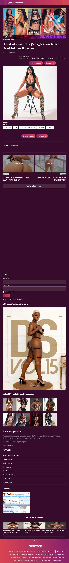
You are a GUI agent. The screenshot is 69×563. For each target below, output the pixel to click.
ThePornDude (7, 482)
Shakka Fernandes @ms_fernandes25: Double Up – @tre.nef (31, 46)
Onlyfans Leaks (15, 557)
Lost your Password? (16, 299)
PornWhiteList (18, 561)
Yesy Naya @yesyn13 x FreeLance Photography (51, 178)
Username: (6, 278)
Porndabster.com (58, 557)
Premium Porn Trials (9, 475)
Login (4, 445)
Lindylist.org (39, 554)
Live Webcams (7, 467)
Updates (12, 39)
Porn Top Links (7, 471)
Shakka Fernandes (10, 146)
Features (5, 39)
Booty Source (13, 551)
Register (5, 299)
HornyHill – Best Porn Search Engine (22, 554)
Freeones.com (8, 459)
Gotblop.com (7, 463)
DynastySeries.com (15, 2)
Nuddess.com (59, 554)
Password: (6, 285)
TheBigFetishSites (9, 478)
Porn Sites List (36, 557)
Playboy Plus (25, 557)
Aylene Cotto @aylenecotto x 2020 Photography (16, 178)
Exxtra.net (40, 551)
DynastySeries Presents (11, 455)
